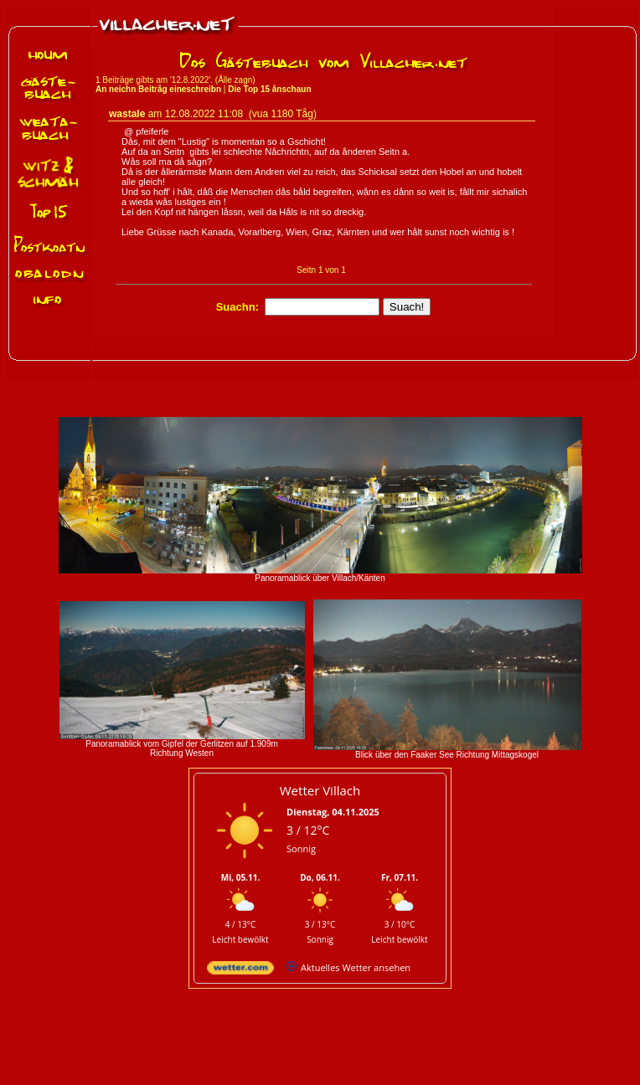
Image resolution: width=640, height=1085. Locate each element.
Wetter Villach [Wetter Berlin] (320, 790)
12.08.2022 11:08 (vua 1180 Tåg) (241, 114)
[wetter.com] (240, 970)
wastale (127, 114)
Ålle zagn (235, 80)
